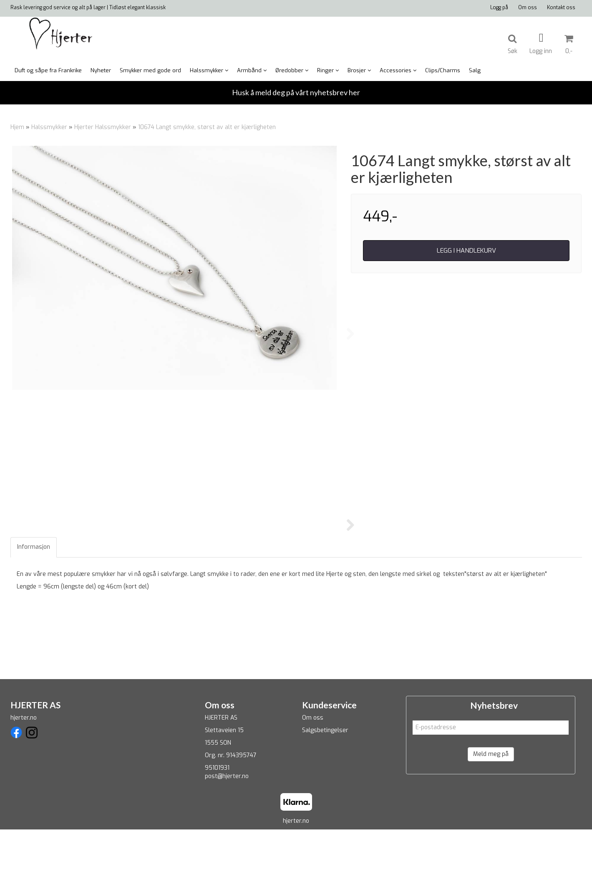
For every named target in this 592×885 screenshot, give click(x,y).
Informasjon (33, 603)
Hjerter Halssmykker (102, 127)
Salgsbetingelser (325, 786)
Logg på (499, 7)
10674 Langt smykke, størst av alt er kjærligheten (207, 127)
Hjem (17, 127)
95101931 (217, 823)
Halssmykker (49, 127)
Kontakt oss (561, 7)
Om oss (527, 7)
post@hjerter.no (227, 832)
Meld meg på (491, 810)
